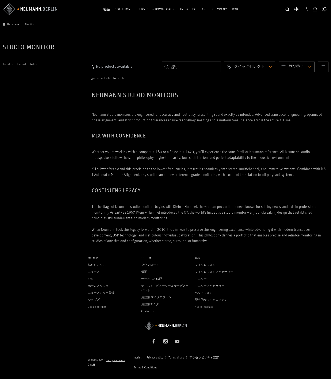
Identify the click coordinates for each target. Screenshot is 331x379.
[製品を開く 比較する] (296, 9)
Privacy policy (155, 357)
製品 (106, 9)
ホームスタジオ (98, 285)
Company (219, 9)
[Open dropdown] (249, 67)
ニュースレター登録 (101, 292)
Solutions (123, 9)
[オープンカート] (315, 9)
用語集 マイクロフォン (156, 297)
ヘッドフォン (204, 292)
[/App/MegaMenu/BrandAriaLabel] (30, 9)
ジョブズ (94, 299)
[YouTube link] (177, 341)
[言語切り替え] (324, 9)
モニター (201, 278)
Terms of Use (176, 357)
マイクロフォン (205, 264)
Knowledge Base (193, 9)
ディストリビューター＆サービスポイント (165, 288)
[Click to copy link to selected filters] (111, 67)
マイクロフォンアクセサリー (214, 271)
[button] (287, 9)
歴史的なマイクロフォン (211, 299)
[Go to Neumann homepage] (165, 325)
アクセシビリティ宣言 (204, 357)
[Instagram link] (165, 341)
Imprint (137, 357)
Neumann (13, 24)
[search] (191, 67)
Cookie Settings (97, 306)
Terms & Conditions (145, 367)
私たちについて (98, 264)
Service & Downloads (156, 9)
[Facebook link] (153, 341)
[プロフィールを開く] (305, 9)
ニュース (94, 271)
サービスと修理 (151, 278)
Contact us (147, 311)
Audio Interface (204, 306)
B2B (235, 9)
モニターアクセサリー (209, 285)
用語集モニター (151, 304)
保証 (144, 271)
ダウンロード (150, 264)
